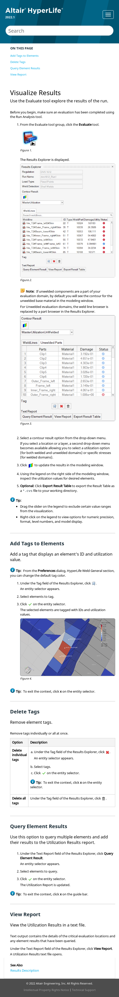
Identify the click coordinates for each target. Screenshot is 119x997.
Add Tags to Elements (24, 55)
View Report (18, 74)
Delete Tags (17, 62)
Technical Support (84, 990)
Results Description (24, 970)
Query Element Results (25, 68)
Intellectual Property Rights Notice (46, 990)
